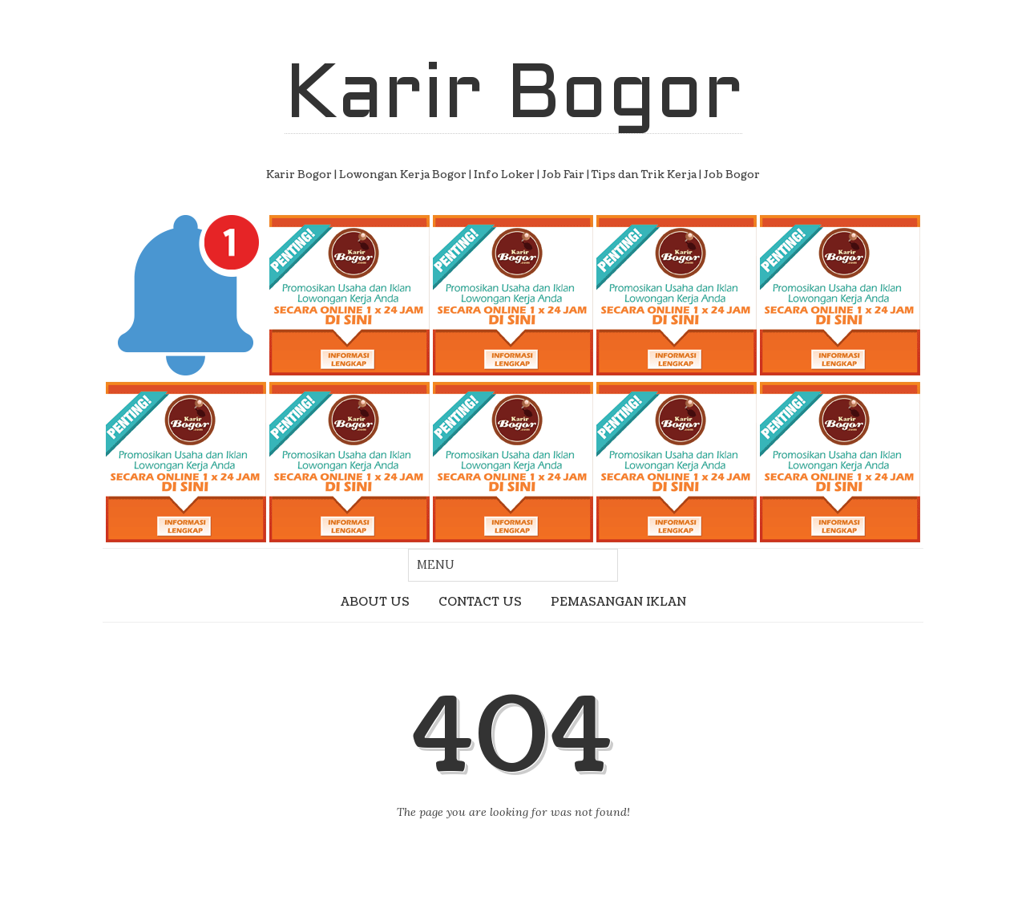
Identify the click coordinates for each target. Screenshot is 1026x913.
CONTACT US (480, 602)
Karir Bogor (513, 97)
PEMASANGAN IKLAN (618, 602)
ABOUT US (375, 602)
